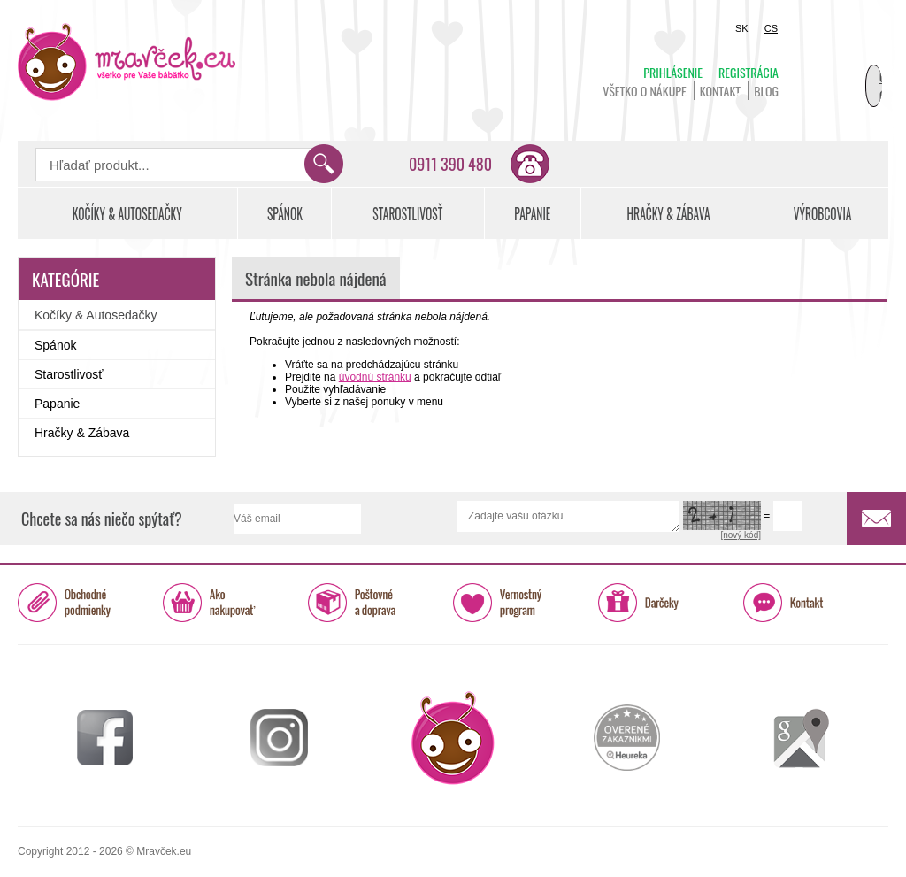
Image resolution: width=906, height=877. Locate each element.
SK (742, 28)
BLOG (766, 90)
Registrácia (748, 72)
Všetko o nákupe (645, 90)
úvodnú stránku (375, 377)
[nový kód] (740, 535)
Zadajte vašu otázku (568, 516)
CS (771, 28)
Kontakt (720, 90)
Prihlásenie (673, 72)
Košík (844, 67)
